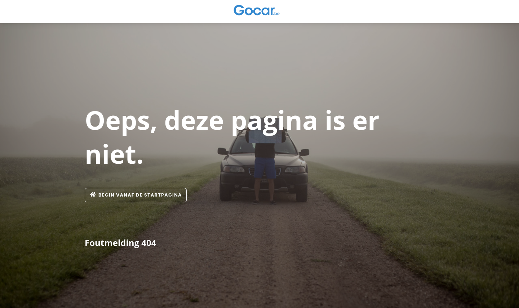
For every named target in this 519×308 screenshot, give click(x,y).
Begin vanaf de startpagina (135, 195)
